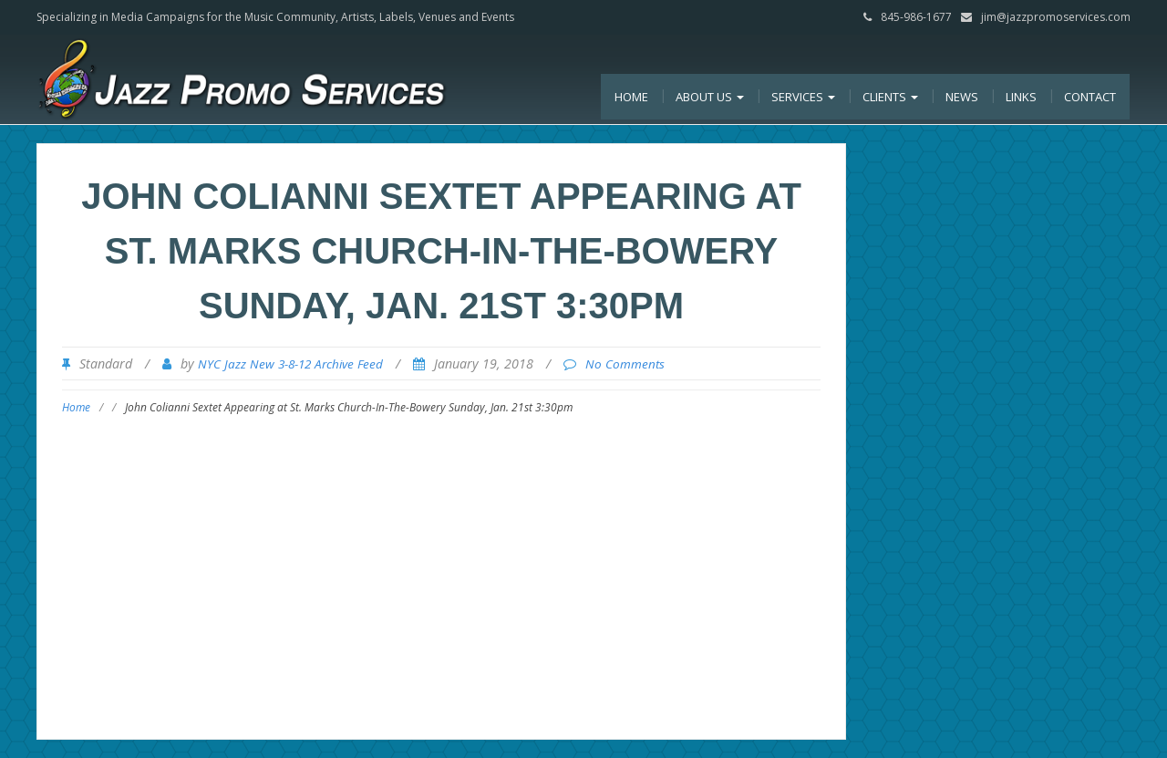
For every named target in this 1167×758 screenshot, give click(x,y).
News (961, 96)
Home (631, 96)
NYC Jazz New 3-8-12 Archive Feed (290, 364)
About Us (710, 96)
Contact (1090, 96)
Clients (890, 96)
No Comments (625, 364)
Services (803, 96)
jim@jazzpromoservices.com (1056, 17)
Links (1021, 96)
